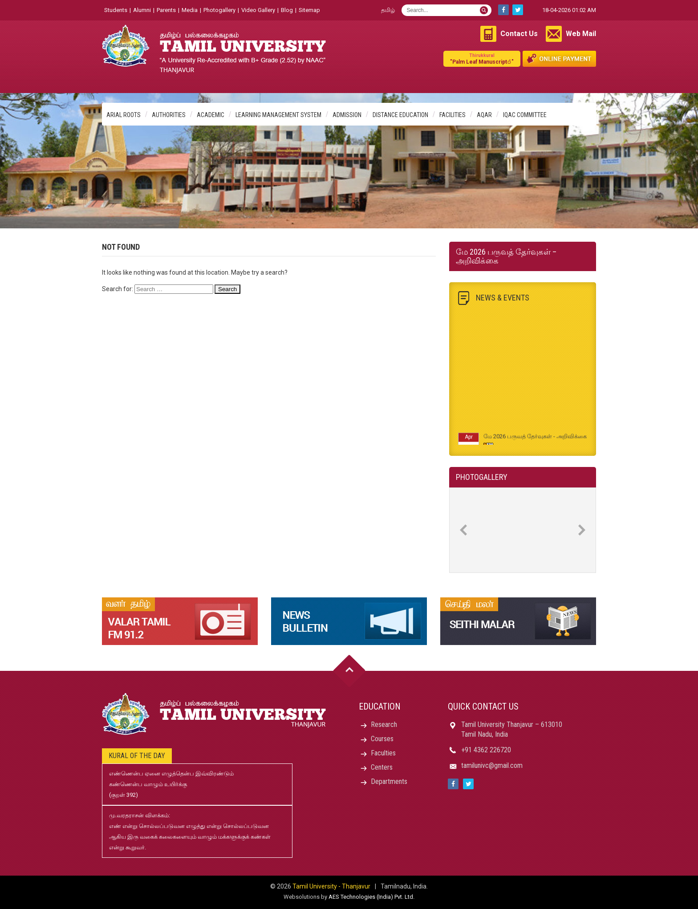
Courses (382, 739)
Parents (166, 10)
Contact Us (519, 33)
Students (115, 10)
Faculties (383, 753)
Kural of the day (137, 755)
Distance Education (400, 114)
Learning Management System (278, 114)
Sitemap (309, 10)
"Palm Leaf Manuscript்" (482, 58)
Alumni (142, 10)
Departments (389, 781)
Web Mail (581, 33)
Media (190, 10)
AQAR (484, 114)
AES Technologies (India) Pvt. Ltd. (371, 896)
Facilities (452, 114)
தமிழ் (388, 10)
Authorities (169, 114)
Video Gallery (258, 10)
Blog (287, 10)
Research (384, 724)
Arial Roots (123, 114)
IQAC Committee (525, 114)
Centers (382, 767)
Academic (210, 114)
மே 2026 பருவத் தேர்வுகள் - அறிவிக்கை (535, 438)
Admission (347, 114)
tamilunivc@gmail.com (492, 765)
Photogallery (219, 10)
